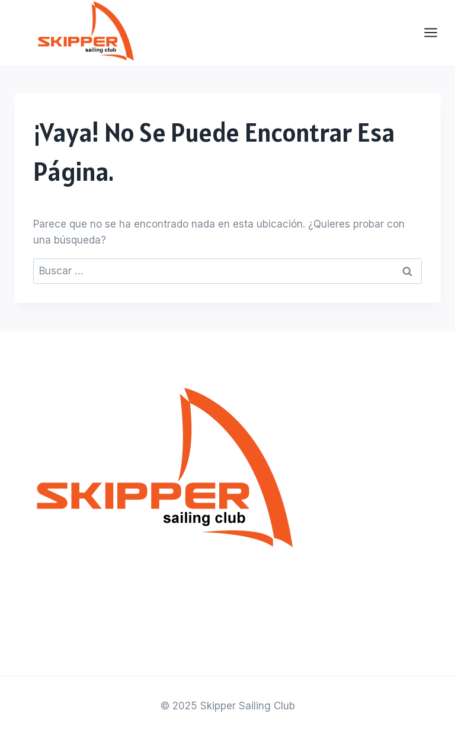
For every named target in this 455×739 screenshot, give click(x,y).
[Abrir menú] (436, 33)
